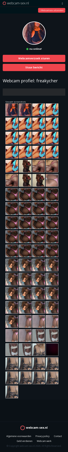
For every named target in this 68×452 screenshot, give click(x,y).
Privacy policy (43, 436)
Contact (58, 436)
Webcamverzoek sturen (34, 58)
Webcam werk (44, 441)
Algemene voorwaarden (18, 436)
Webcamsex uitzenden (51, 10)
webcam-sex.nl (37, 428)
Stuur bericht (34, 67)
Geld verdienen (24, 441)
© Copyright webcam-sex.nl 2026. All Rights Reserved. (34, 445)
